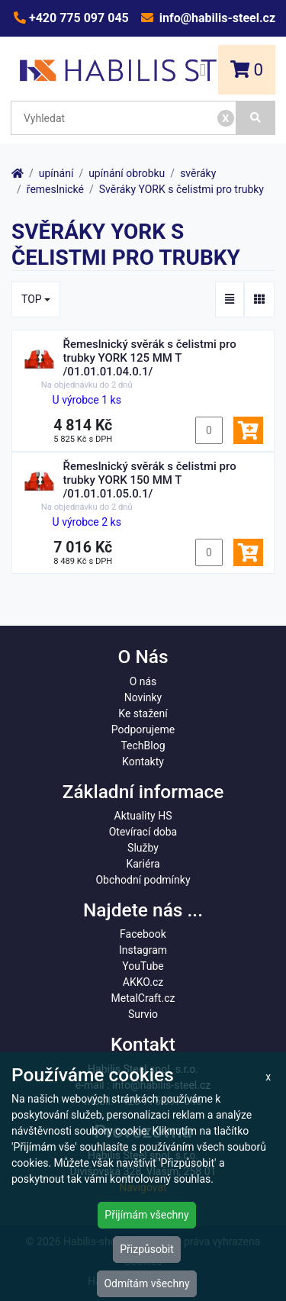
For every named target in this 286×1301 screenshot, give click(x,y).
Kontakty (143, 761)
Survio (143, 1014)
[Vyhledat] (255, 118)
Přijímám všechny (146, 1215)
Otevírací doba (143, 832)
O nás (143, 681)
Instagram (143, 950)
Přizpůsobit (147, 1249)
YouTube (142, 966)
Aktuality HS (143, 816)
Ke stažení (142, 713)
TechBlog (143, 745)
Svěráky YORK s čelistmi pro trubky (181, 189)
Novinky (143, 697)
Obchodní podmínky (142, 880)
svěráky (198, 173)
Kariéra (142, 864)
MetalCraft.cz (143, 998)
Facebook (143, 934)
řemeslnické (55, 189)
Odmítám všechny (146, 1283)
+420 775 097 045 (77, 18)
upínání (56, 173)
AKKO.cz (143, 982)
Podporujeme (143, 729)
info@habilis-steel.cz (215, 18)
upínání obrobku (126, 173)
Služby (143, 848)
